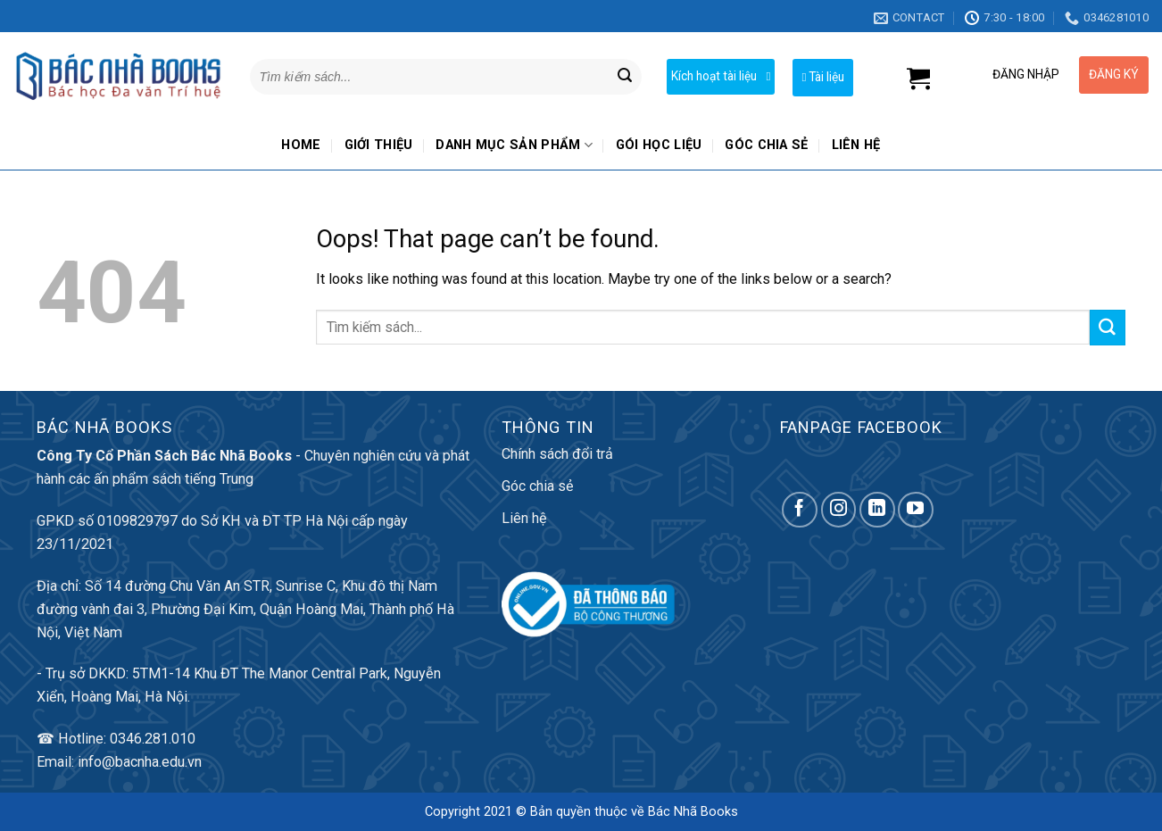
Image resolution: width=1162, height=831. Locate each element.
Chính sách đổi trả (557, 453)
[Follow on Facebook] (800, 510)
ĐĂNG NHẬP (1025, 74)
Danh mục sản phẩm (514, 145)
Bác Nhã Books (693, 811)
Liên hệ (856, 145)
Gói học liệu (659, 145)
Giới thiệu (378, 145)
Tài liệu (822, 77)
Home (300, 145)
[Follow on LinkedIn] (877, 510)
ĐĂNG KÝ (1114, 74)
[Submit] (625, 77)
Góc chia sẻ (766, 145)
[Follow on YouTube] (916, 510)
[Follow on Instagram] (839, 510)
